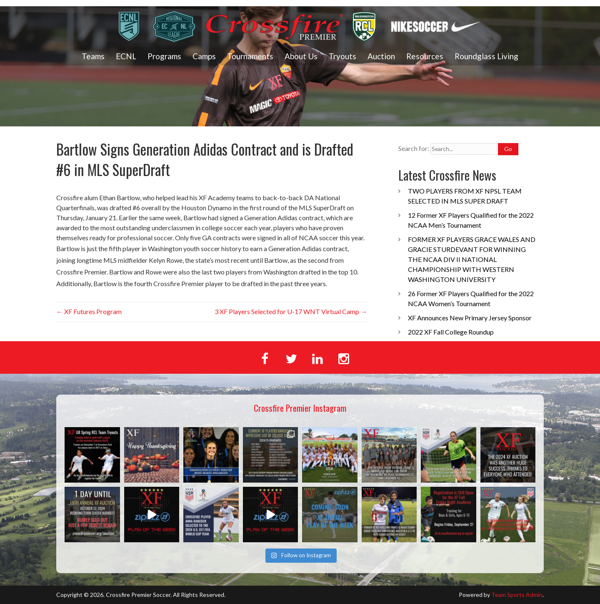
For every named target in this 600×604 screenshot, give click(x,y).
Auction (381, 56)
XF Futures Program (89, 311)
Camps (204, 56)
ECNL (126, 56)
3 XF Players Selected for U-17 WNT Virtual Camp (291, 311)
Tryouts (342, 56)
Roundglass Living (486, 56)
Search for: (413, 148)
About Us (301, 56)
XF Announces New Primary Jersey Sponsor (470, 318)
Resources (424, 56)
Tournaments (250, 56)
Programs (164, 56)
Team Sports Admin (516, 594)
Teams (93, 56)
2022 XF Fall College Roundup (451, 332)
